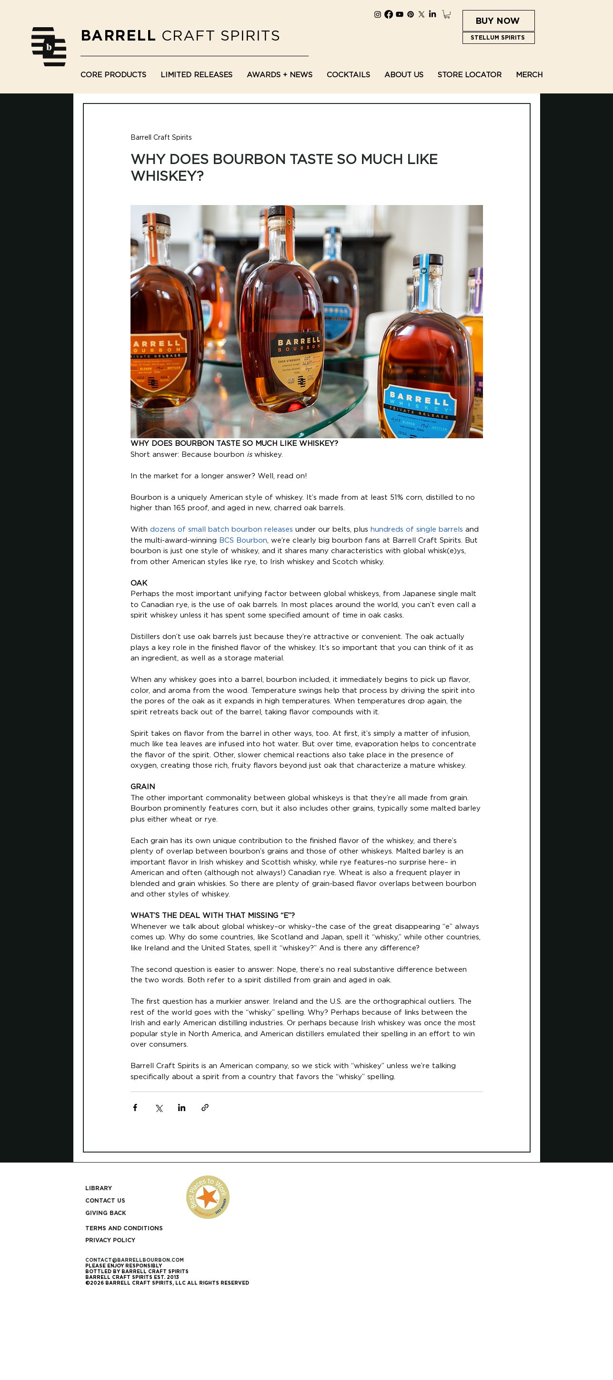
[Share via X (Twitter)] (158, 1107)
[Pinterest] (410, 14)
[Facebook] (388, 14)
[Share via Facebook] (135, 1107)
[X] (421, 14)
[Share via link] (205, 1107)
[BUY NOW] (498, 20)
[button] (447, 14)
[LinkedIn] (432, 14)
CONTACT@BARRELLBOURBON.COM (134, 1260)
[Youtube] (399, 14)
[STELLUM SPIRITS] (498, 38)
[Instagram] (377, 14)
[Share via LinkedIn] (181, 1107)
